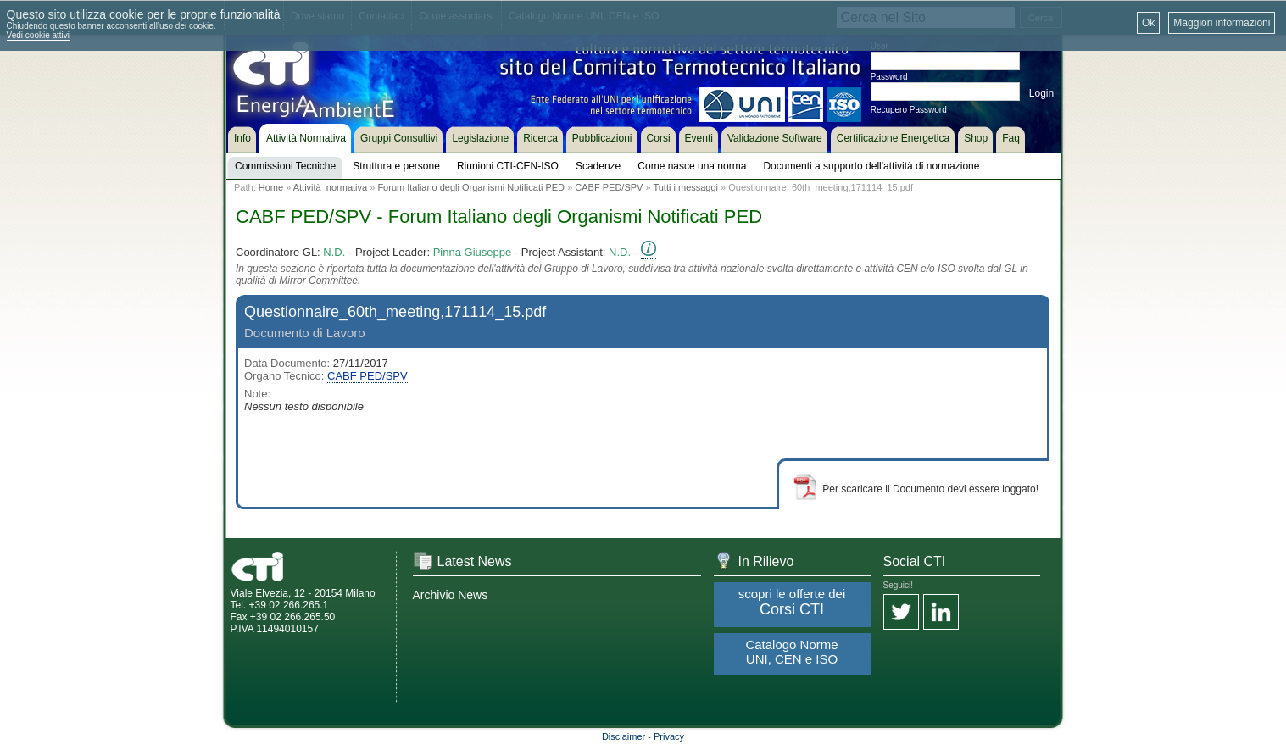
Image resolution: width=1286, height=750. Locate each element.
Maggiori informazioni (1221, 23)
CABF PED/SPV (609, 187)
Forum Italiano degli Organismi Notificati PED (471, 187)
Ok (1148, 23)
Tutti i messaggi (685, 187)
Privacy (669, 736)
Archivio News (450, 595)
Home (271, 187)
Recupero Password (909, 109)
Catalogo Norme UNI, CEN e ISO (791, 651)
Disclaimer (623, 736)
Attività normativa (330, 187)
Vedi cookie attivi (38, 35)
